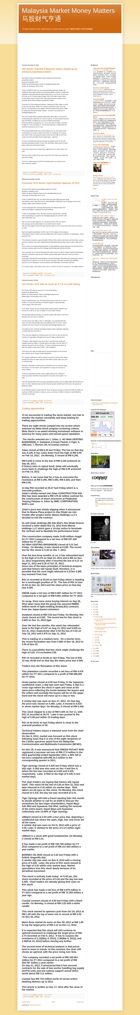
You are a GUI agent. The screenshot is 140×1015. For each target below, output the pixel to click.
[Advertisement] (109, 296)
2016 (94, 604)
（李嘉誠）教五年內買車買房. (101, 146)
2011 (94, 648)
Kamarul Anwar (31, 174)
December (97, 617)
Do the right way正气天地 (100, 145)
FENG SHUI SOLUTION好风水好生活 (104, 68)
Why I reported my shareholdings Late (104, 135)
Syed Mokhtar (48, 275)
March (96, 642)
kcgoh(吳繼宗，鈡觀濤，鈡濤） (43, 174)
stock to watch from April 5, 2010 (101, 230)
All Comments (97, 447)
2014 (94, 609)
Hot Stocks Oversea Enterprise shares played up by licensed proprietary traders (49, 70)
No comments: (48, 172)
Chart (94, 188)
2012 (94, 614)
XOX (53, 275)
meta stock (47, 996)
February (97, 645)
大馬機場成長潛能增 (98, 101)
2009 (94, 653)
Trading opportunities (33, 408)
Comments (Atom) (35, 1005)
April (95, 640)
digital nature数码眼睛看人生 (101, 162)
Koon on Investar (98, 89)
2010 (94, 651)
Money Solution (98, 175)
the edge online (57, 174)
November (97, 635)
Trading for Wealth (99, 133)
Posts (94, 444)
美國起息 (95, 118)
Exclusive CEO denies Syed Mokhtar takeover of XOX (51, 183)
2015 (94, 607)
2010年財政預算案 (97, 243)
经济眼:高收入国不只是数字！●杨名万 (103, 216)
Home (53, 1002)
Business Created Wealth (101, 88)
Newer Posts (26, 1002)
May (95, 637)
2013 (94, 612)
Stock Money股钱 (98, 99)
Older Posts (80, 1002)
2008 (94, 656)
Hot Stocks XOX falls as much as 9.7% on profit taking (51, 284)
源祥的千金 (105, 164)
